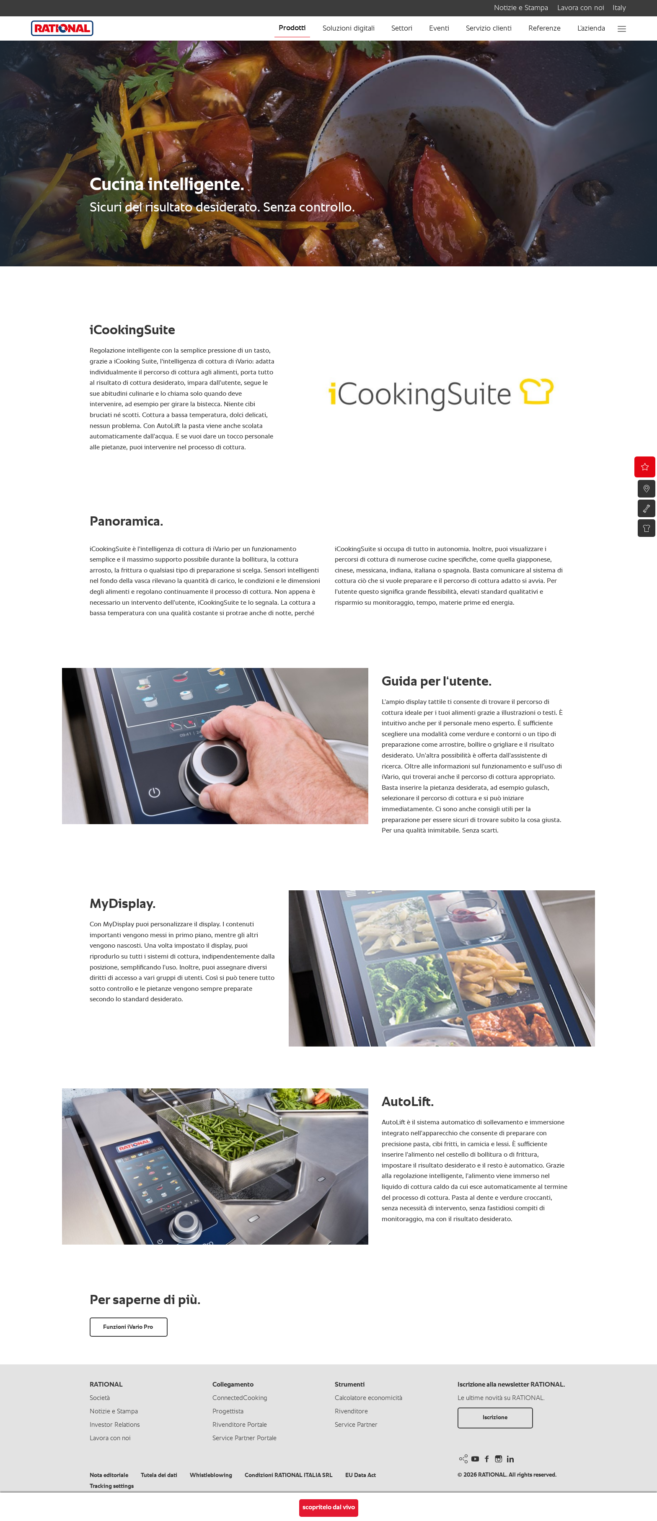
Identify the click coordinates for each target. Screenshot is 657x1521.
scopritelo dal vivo (329, 1507)
